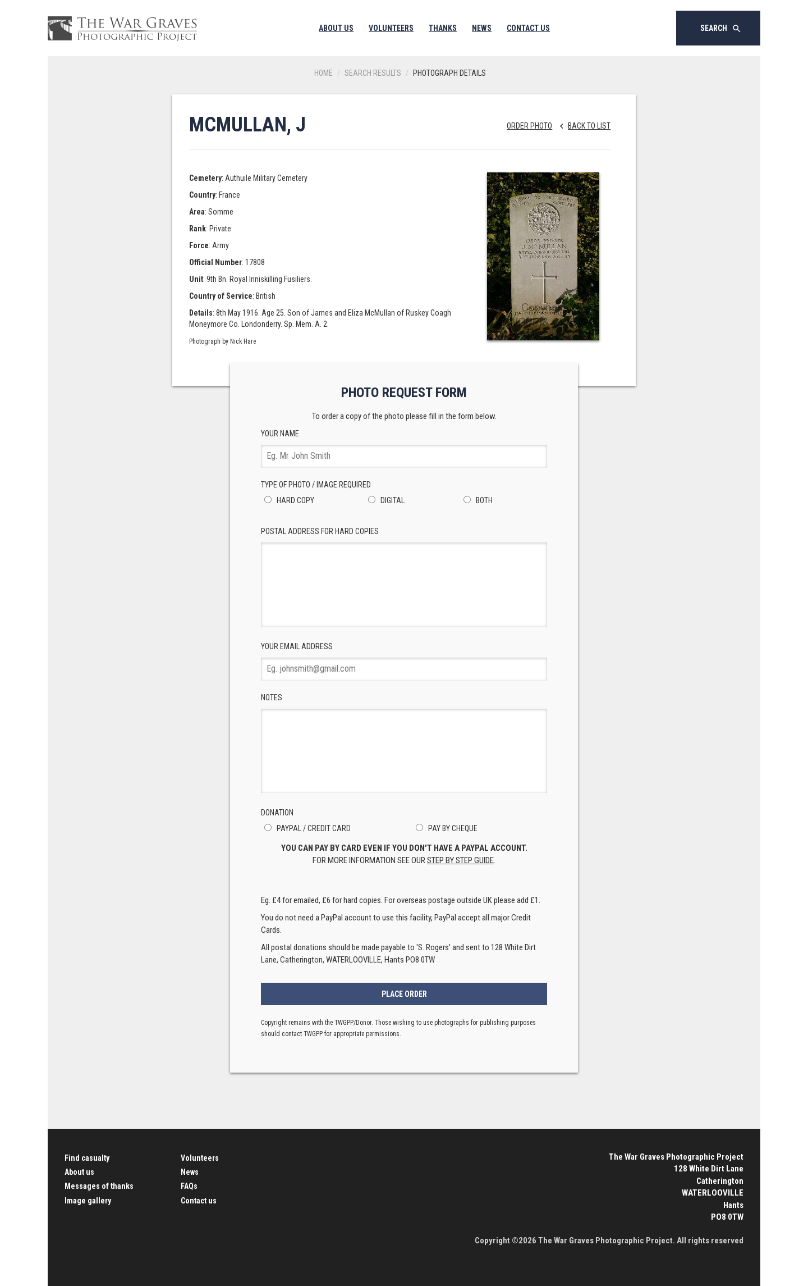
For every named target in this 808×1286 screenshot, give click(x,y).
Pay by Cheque (445, 828)
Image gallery (88, 1200)
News (482, 28)
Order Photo (529, 125)
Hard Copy (287, 500)
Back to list (582, 125)
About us (79, 1172)
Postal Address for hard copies (404, 577)
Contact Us (528, 28)
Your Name (404, 448)
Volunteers (391, 28)
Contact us (199, 1200)
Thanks (443, 28)
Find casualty (87, 1157)
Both (476, 500)
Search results (373, 73)
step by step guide (460, 860)
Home (323, 73)
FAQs (189, 1186)
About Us (336, 28)
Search (721, 29)
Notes (404, 743)
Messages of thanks (99, 1186)
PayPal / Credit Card (306, 828)
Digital (385, 500)
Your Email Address (404, 661)
